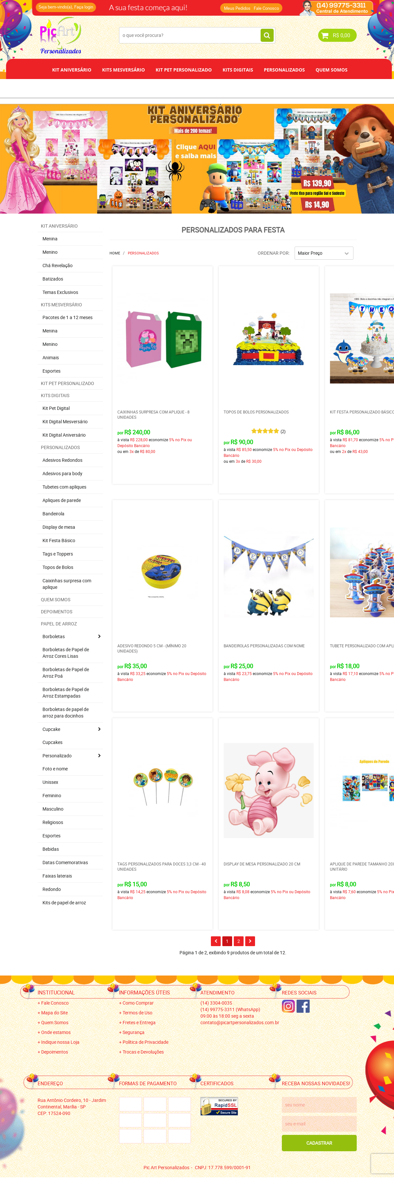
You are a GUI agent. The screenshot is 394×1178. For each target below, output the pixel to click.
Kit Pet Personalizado (184, 70)
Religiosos (53, 822)
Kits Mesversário (123, 70)
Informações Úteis (144, 992)
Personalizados (284, 70)
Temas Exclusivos (60, 292)
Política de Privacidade (145, 1042)
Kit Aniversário (71, 70)
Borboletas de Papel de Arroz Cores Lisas (66, 652)
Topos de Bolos (58, 567)
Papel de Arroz (222, 88)
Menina (50, 238)
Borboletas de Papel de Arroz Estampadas (66, 692)
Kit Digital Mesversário (65, 421)
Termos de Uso (137, 1012)
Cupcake (51, 729)
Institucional (56, 992)
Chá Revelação (58, 265)
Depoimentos (175, 88)
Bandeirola (53, 513)
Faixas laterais (57, 876)
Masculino (53, 809)
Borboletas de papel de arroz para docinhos (66, 712)
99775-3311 (230, 1009)
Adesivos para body (62, 473)
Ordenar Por (273, 253)
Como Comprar (138, 1003)
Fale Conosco (266, 8)
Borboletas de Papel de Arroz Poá (66, 672)
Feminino (52, 795)
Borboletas (54, 636)
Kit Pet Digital (56, 408)
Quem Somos (331, 70)
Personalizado (57, 755)
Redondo (52, 889)
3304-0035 (216, 1003)
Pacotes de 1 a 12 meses (68, 317)
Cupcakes (52, 742)
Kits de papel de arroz (64, 902)
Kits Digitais (238, 70)
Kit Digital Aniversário (64, 435)
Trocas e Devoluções (143, 1052)
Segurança (134, 1032)
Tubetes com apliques (64, 487)
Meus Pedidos (237, 8)
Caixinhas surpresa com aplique (67, 583)
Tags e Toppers (58, 554)
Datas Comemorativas (65, 862)
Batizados (53, 279)
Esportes (51, 371)
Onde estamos (56, 1032)
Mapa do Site (54, 1012)
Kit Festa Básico (59, 540)
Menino (50, 252)
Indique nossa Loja (60, 1042)
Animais (51, 357)
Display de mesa (59, 527)
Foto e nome (55, 769)
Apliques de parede (62, 500)
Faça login (83, 7)
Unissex (50, 782)
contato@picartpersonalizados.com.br (239, 1022)
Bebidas (51, 849)
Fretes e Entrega (139, 1022)
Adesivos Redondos (62, 460)
